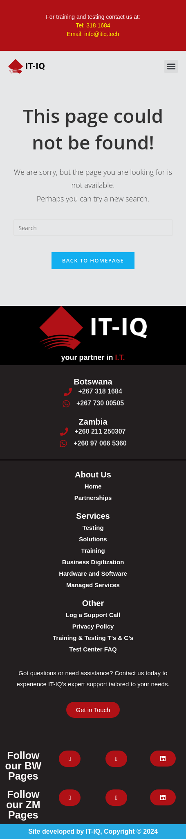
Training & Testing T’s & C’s (93, 637)
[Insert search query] (93, 227)
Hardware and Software (93, 573)
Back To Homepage (93, 260)
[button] (171, 66)
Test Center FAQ (93, 649)
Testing (92, 527)
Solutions (93, 539)
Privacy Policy (93, 626)
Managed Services (93, 584)
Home (93, 486)
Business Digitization (93, 562)
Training (93, 550)
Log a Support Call (93, 614)
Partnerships (93, 497)
